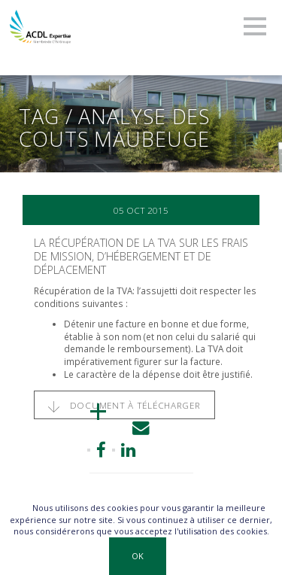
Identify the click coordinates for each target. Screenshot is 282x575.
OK (138, 555)
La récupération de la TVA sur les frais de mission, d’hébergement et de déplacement (141, 256)
